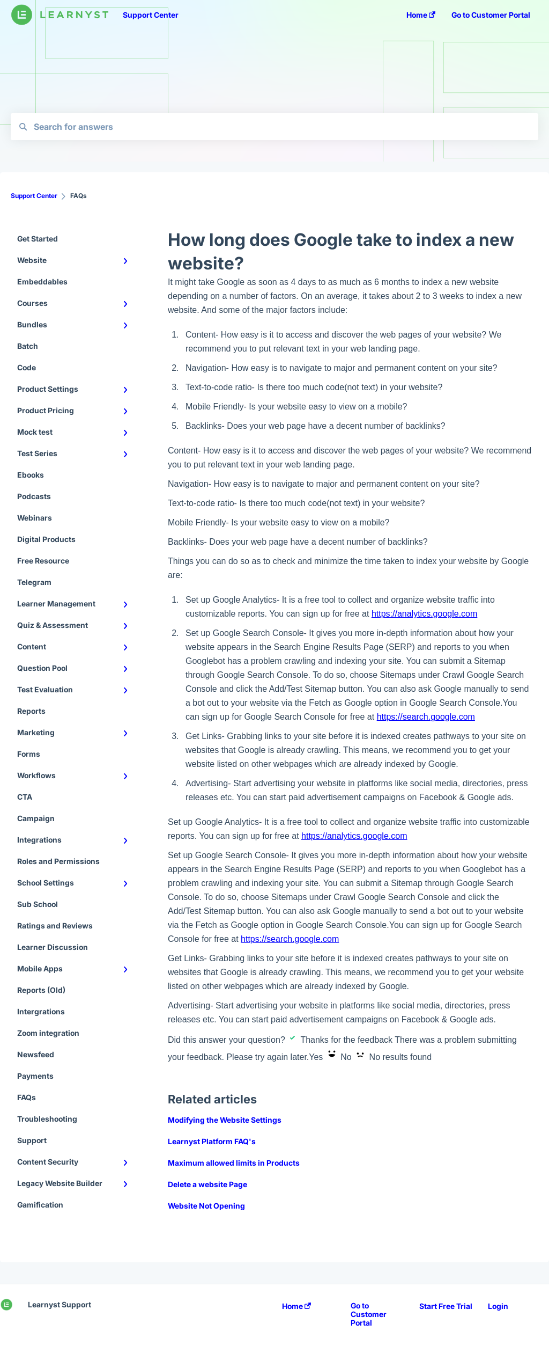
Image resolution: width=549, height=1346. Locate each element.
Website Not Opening (206, 1205)
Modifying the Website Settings (224, 1119)
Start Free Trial (445, 1306)
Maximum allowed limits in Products (234, 1162)
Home (296, 1306)
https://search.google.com (426, 716)
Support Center (151, 14)
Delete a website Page (207, 1184)
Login (498, 1306)
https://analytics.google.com (424, 613)
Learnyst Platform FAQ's (212, 1141)
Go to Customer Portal (369, 1314)
